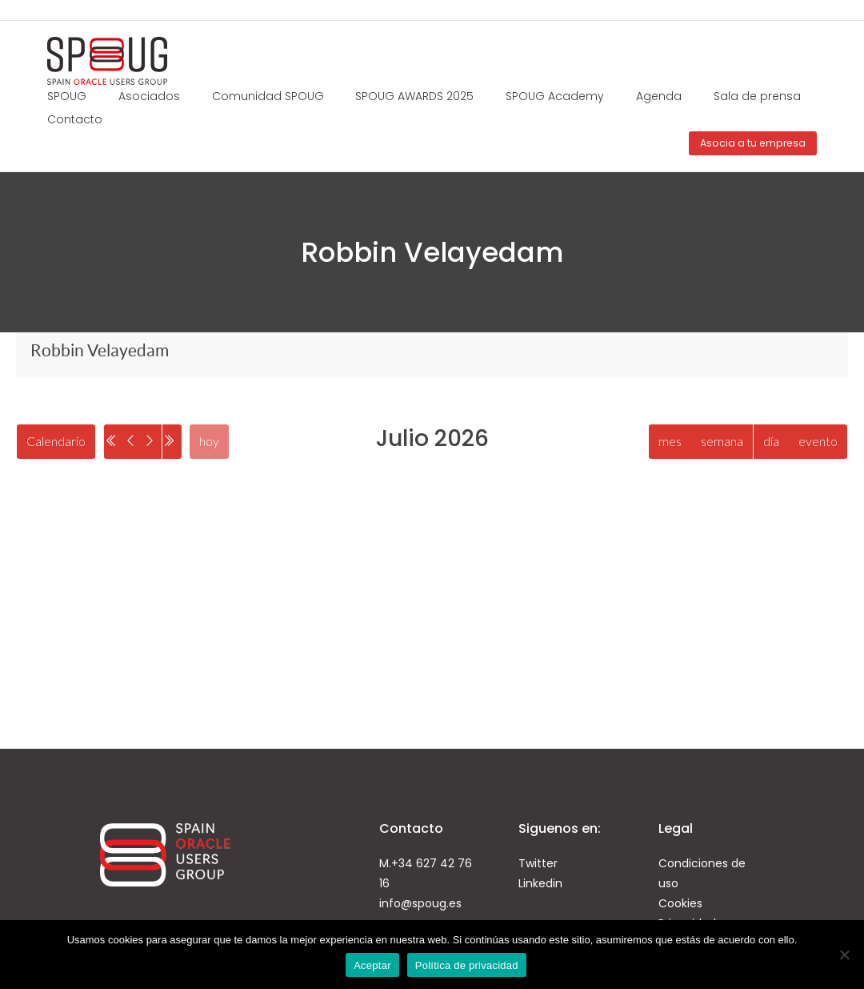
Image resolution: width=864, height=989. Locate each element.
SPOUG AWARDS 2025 (414, 96)
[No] (844, 955)
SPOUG (66, 96)
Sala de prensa (757, 96)
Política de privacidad (466, 965)
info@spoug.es (420, 905)
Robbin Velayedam (99, 350)
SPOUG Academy (555, 96)
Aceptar (372, 965)
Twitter (538, 865)
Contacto (74, 119)
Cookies (680, 905)
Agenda (659, 96)
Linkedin (540, 885)
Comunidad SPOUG (268, 96)
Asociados (149, 96)
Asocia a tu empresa (753, 143)
